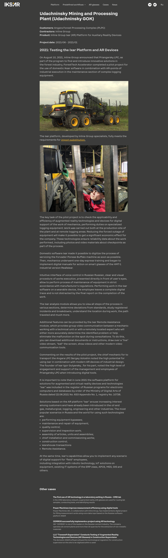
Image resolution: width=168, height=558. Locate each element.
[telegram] (150, 4)
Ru (162, 5)
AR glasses (94, 5)
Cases (106, 5)
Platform (55, 5)
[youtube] (155, 4)
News (114, 5)
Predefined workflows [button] (73, 5)
